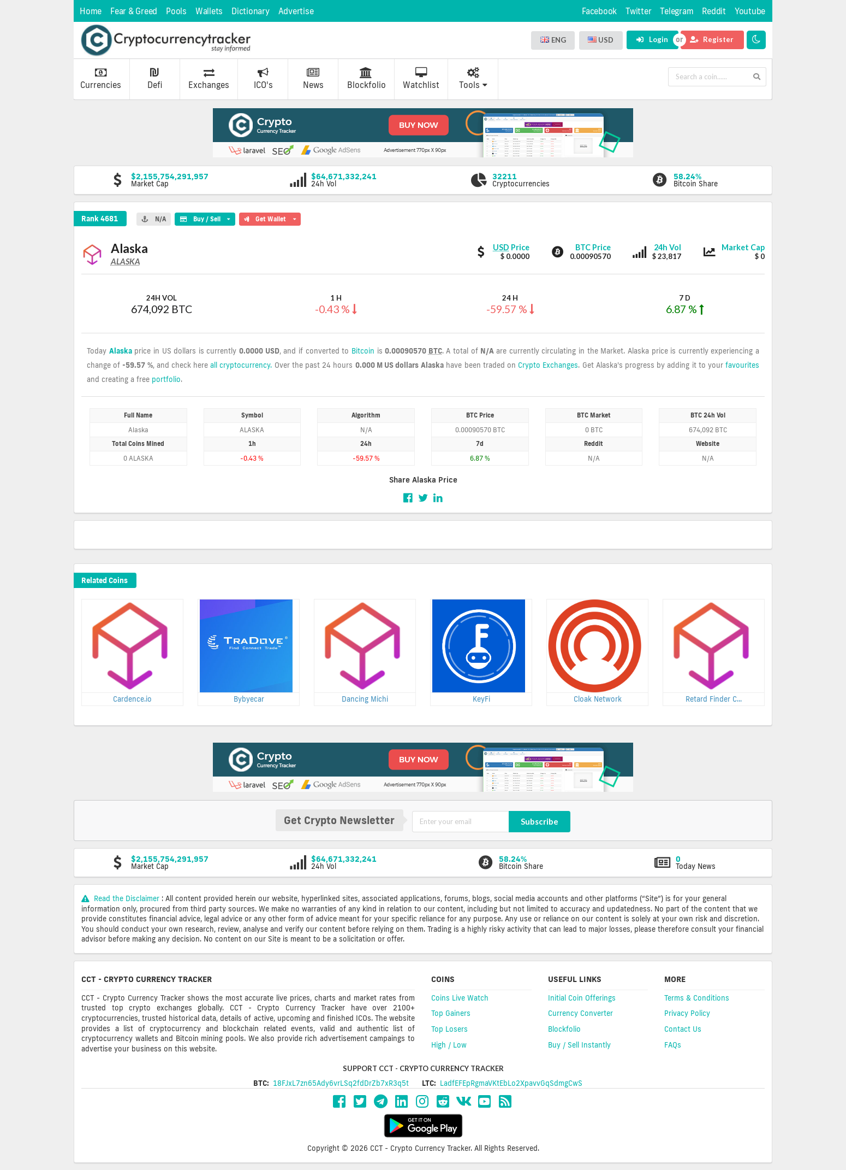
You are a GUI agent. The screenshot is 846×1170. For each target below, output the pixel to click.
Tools (473, 78)
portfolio (166, 379)
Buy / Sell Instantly (579, 1044)
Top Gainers (450, 1013)
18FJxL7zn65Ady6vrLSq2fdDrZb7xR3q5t (341, 1083)
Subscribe (539, 821)
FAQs (672, 1044)
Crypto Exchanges (548, 365)
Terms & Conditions (696, 997)
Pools (176, 11)
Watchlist (421, 78)
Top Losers (449, 1029)
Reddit (714, 11)
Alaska (120, 350)
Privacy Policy (687, 1013)
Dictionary (250, 11)
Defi (154, 78)
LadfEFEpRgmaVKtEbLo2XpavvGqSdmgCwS (511, 1083)
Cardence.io (132, 699)
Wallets (209, 11)
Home (91, 11)
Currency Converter (580, 1013)
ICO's (263, 78)
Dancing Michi (365, 699)
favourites (742, 365)
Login (652, 39)
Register (712, 39)
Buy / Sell (205, 217)
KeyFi (481, 699)
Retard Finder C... (714, 699)
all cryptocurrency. (241, 365)
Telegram (676, 11)
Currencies (100, 78)
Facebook (599, 11)
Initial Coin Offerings (582, 997)
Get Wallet (270, 217)
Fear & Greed (133, 11)
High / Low (449, 1044)
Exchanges (208, 78)
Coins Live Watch (459, 997)
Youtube (750, 11)
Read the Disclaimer (121, 898)
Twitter (638, 11)
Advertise (296, 11)
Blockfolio (366, 78)
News (313, 78)
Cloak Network (598, 699)
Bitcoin (362, 350)
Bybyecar (249, 699)
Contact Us (682, 1029)
